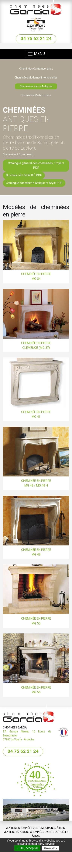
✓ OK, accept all (27, 848)
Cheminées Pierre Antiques (36, 86)
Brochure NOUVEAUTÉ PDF (24, 175)
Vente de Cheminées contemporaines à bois (35, 828)
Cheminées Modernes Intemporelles (36, 78)
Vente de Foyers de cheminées (24, 832)
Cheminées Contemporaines (36, 69)
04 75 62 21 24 (36, 38)
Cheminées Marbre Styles (36, 95)
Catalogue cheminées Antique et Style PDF (34, 183)
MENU (36, 54)
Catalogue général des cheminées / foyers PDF (36, 165)
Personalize (50, 848)
